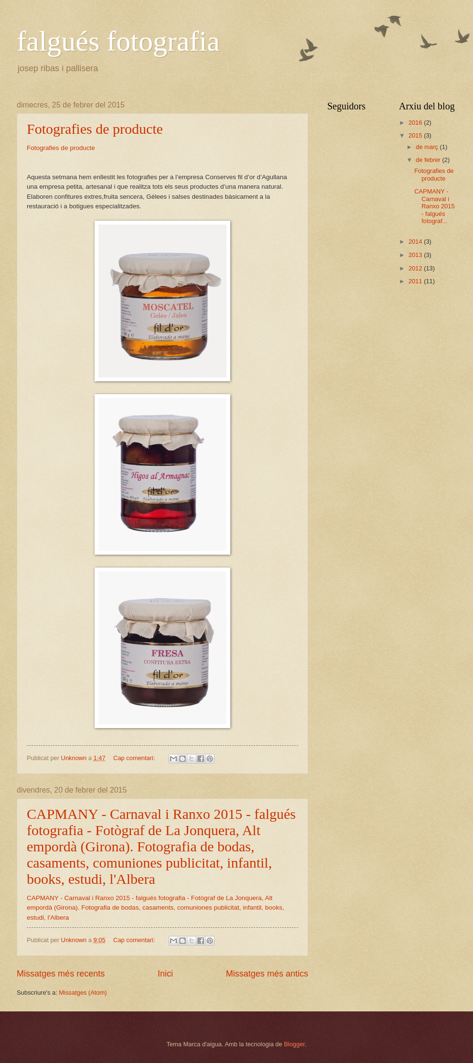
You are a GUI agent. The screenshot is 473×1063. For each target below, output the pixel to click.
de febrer (429, 159)
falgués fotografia (118, 41)
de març (428, 146)
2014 (416, 241)
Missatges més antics (267, 973)
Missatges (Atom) (83, 992)
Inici (165, 973)
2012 (416, 268)
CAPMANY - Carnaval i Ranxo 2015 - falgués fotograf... (434, 206)
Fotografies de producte (95, 129)
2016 (416, 122)
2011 (416, 281)
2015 (416, 135)
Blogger (294, 1044)
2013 (416, 254)
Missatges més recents (61, 973)
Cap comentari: (135, 758)
